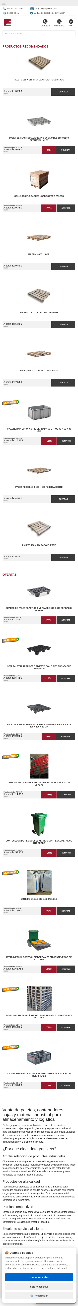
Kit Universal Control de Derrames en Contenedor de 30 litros (39, 958)
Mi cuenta (59, 23)
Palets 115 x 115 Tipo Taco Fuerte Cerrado (39, 80)
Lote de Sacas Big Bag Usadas (39, 899)
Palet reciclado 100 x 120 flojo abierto (39, 487)
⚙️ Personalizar (39, 1295)
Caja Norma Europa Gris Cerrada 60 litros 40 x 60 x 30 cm (39, 430)
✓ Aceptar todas (39, 1277)
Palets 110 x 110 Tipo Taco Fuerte (39, 312)
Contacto (45, 23)
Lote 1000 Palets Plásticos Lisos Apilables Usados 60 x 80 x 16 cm (39, 1016)
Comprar (63, 92)
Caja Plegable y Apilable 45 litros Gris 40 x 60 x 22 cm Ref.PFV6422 (39, 1074)
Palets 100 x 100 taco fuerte (39, 545)
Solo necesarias (39, 1286)
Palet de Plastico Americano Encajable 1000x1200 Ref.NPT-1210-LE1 (39, 139)
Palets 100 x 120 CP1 (39, 254)
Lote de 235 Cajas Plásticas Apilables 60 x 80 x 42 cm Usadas (39, 784)
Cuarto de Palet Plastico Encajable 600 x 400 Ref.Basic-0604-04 (39, 609)
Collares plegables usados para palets (39, 196)
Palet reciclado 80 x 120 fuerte (39, 371)
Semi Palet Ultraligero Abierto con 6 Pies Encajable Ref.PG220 (39, 667)
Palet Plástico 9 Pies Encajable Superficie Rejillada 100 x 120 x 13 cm (39, 725)
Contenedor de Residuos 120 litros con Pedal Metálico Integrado (39, 842)
